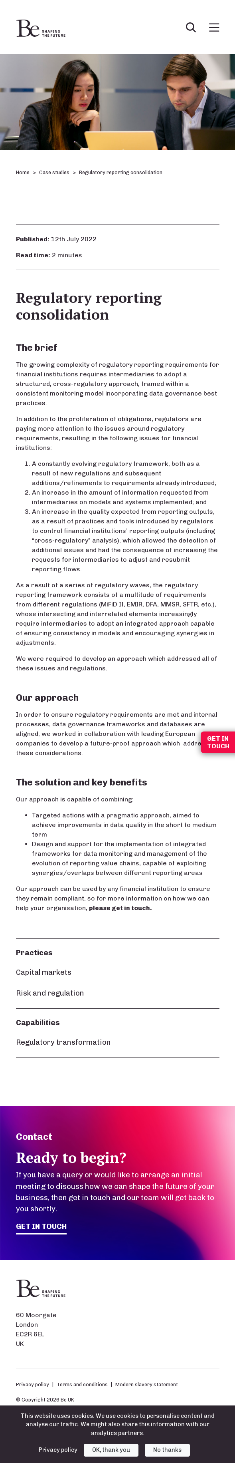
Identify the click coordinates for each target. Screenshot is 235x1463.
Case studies (54, 172)
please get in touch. (120, 908)
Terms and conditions (82, 1384)
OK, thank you (111, 1449)
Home (23, 172)
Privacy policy (32, 1384)
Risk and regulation (50, 993)
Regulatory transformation (63, 1042)
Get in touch (41, 1226)
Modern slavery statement (146, 1384)
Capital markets (43, 972)
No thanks (167, 1449)
